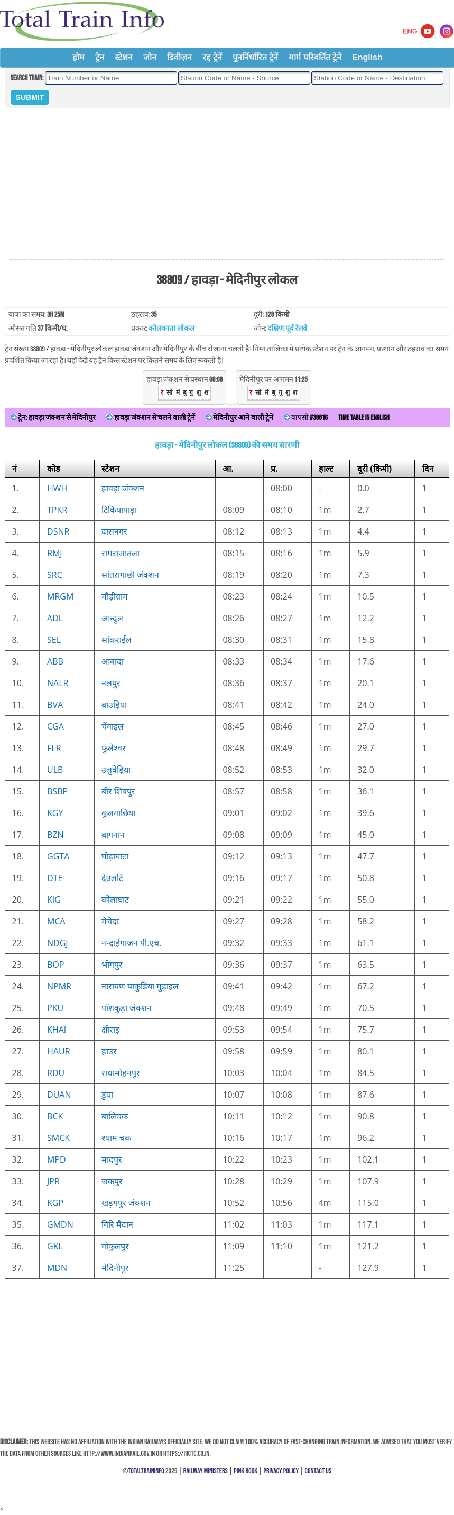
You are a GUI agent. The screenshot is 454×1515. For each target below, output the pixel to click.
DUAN (59, 1094)
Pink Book (245, 1470)
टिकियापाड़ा (119, 510)
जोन (149, 57)
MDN (57, 1268)
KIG (54, 899)
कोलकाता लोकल (171, 328)
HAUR (58, 1051)
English (367, 57)
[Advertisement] (227, 184)
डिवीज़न (179, 57)
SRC (54, 575)
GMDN (60, 1224)
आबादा (112, 661)
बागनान (113, 834)
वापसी (306, 417)
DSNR (58, 531)
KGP (55, 1203)
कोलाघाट (115, 899)
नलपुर (111, 683)
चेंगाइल (112, 726)
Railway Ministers (205, 1470)
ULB (55, 769)
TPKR (57, 510)
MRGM (60, 596)
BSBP (57, 791)
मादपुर (111, 1159)
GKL (55, 1246)
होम (78, 57)
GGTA (58, 856)
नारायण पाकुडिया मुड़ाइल (140, 986)
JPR (53, 1181)
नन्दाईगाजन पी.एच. (131, 943)
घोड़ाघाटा (114, 856)
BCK (55, 1116)
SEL (54, 640)
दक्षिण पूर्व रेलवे (287, 328)
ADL (55, 618)
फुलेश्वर (113, 748)
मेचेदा (110, 921)
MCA (56, 921)
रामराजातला (120, 553)
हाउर (109, 1051)
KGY (55, 813)
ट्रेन (99, 57)
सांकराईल (116, 640)
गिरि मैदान (117, 1224)
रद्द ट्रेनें (211, 57)
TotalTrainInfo (146, 1470)
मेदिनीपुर (115, 1268)
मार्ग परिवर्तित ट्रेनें (315, 57)
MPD (56, 1159)
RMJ (54, 553)
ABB (55, 661)
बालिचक (114, 1116)
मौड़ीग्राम (114, 596)
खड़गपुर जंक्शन (126, 1203)
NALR (57, 683)
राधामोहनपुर (120, 1073)
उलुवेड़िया (116, 769)
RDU (55, 1073)
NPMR (59, 986)
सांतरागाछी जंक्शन (130, 575)
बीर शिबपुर (118, 791)
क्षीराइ (110, 1029)
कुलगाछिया (118, 813)
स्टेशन (124, 57)
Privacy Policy (281, 1470)
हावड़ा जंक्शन (122, 488)
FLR (54, 748)
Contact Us (318, 1470)
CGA (55, 726)
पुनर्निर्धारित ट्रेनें (255, 57)
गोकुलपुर (115, 1246)
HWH (57, 488)
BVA (55, 704)
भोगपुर (112, 964)
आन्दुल (112, 618)
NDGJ (57, 943)
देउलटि (112, 878)
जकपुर (112, 1181)
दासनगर (114, 531)
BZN (55, 834)
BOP (55, 964)
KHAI (56, 1029)
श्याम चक (116, 1138)
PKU (55, 1008)
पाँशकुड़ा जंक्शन (126, 1008)
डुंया (107, 1094)
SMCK (58, 1138)
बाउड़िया (114, 704)
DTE (54, 878)
